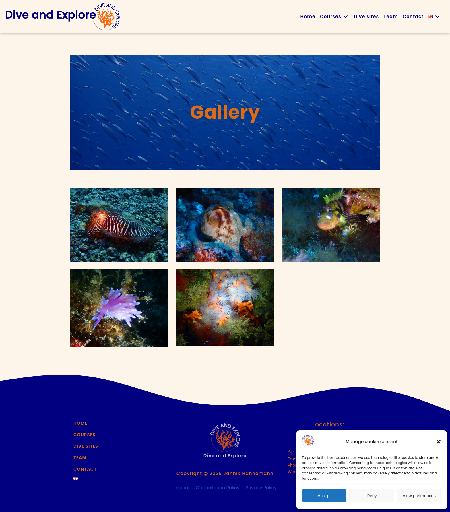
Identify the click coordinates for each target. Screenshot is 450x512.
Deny (371, 495)
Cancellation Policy (217, 487)
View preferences (419, 495)
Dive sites (366, 16)
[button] (438, 442)
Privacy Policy (261, 487)
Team (390, 16)
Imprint (181, 487)
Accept (324, 495)
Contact (413, 16)
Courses (334, 16)
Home (307, 16)
